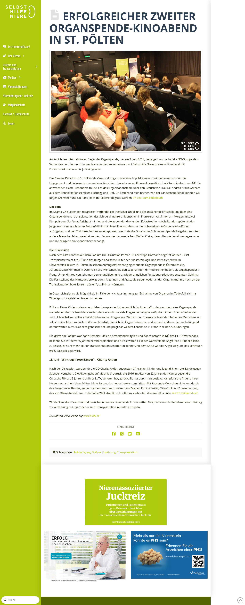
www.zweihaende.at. (185, 393)
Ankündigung (82, 452)
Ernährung (109, 452)
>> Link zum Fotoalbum (148, 198)
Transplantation (127, 452)
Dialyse (96, 452)
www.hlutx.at (91, 416)
